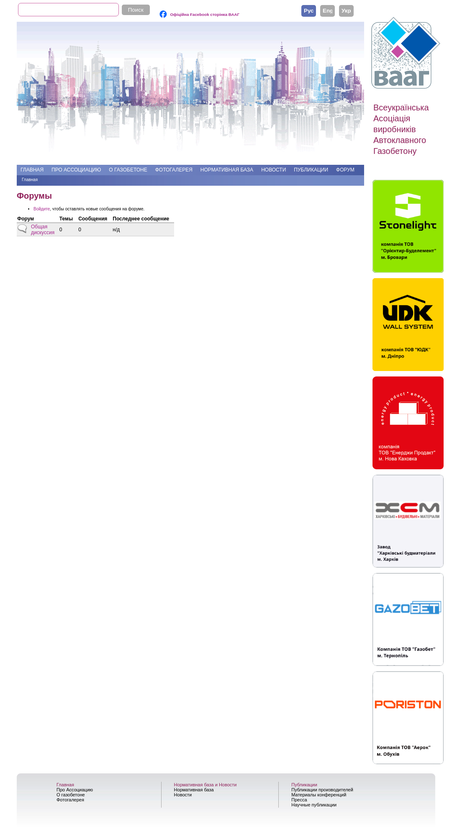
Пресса (299, 799)
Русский (308, 10)
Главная (32, 170)
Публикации (311, 170)
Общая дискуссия (42, 229)
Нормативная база (226, 170)
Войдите (41, 209)
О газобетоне (128, 170)
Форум (345, 170)
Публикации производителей (322, 789)
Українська (346, 10)
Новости (273, 170)
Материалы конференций (318, 794)
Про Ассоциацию (76, 170)
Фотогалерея (174, 170)
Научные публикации (313, 804)
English (327, 10)
